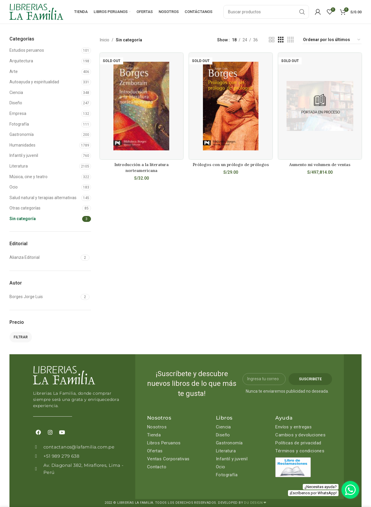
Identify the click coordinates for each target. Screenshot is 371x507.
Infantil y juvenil (23, 155)
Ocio (13, 187)
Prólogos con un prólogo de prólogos (231, 164)
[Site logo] (36, 11)
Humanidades (22, 145)
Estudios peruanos (26, 50)
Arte (13, 71)
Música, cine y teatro (28, 176)
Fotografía (19, 124)
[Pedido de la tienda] (332, 40)
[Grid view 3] (281, 39)
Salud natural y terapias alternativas (43, 197)
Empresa (17, 113)
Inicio (104, 40)
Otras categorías (24, 208)
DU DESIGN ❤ (255, 503)
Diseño (15, 102)
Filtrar (21, 337)
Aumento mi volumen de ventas (319, 164)
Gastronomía (21, 134)
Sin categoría (22, 218)
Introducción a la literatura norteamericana (141, 167)
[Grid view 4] (290, 39)
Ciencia (16, 92)
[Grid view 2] (271, 39)
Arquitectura (21, 60)
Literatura (18, 166)
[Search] (266, 12)
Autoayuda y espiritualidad (34, 81)
